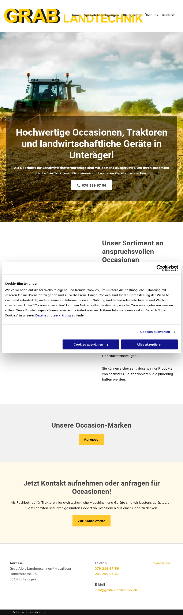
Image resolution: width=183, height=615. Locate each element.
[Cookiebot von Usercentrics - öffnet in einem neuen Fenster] (159, 268)
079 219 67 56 (107, 568)
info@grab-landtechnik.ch (116, 590)
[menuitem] (73, 15)
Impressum (161, 563)
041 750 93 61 (107, 574)
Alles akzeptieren (150, 344)
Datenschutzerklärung (53, 315)
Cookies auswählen (155, 332)
